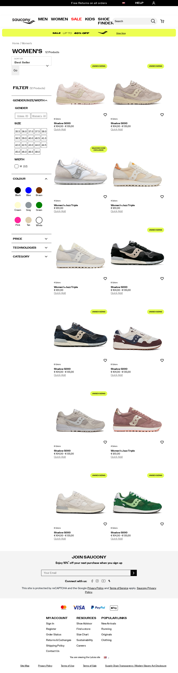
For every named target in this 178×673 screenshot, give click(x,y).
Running (106, 629)
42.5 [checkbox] (24, 145)
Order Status (53, 634)
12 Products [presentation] (52, 52)
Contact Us (52, 651)
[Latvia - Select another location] (124, 3)
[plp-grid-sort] (31, 61)
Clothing (106, 640)
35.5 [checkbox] (17, 131)
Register (51, 629)
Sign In (50, 623)
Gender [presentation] (21, 108)
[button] (31, 100)
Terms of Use (67, 666)
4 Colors (57, 201)
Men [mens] (43, 19)
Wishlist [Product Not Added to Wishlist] (105, 115)
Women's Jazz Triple (66, 205)
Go (15, 70)
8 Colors (57, 119)
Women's (27, 51)
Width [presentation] (19, 159)
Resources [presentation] (86, 618)
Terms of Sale (89, 666)
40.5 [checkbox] (37, 138)
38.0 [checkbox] (44, 131)
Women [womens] (59, 19)
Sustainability (84, 640)
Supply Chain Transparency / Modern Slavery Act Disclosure (135, 666)
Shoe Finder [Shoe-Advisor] (106, 21)
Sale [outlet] (76, 19)
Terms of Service (119, 588)
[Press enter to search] (153, 21)
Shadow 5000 (62, 123)
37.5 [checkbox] (37, 131)
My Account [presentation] (57, 618)
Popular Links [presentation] (114, 618)
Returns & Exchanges (58, 640)
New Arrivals (108, 623)
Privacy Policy (95, 588)
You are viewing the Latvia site (85, 657)
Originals (106, 634)
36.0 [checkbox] (24, 131)
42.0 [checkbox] (17, 145)
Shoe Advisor (84, 623)
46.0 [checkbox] (24, 151)
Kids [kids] (90, 19)
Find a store (83, 629)
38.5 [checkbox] (17, 138)
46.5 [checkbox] (31, 151)
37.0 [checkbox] (31, 131)
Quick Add (60, 129)
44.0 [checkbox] (37, 145)
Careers (81, 645)
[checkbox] (31, 166)
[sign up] (134, 573)
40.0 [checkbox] (31, 138)
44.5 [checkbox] (44, 145)
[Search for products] (130, 21)
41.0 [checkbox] (44, 138)
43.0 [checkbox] (31, 145)
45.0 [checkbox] (17, 151)
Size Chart (82, 634)
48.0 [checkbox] (37, 151)
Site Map (24, 666)
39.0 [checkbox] (24, 138)
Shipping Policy (55, 645)
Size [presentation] (17, 123)
